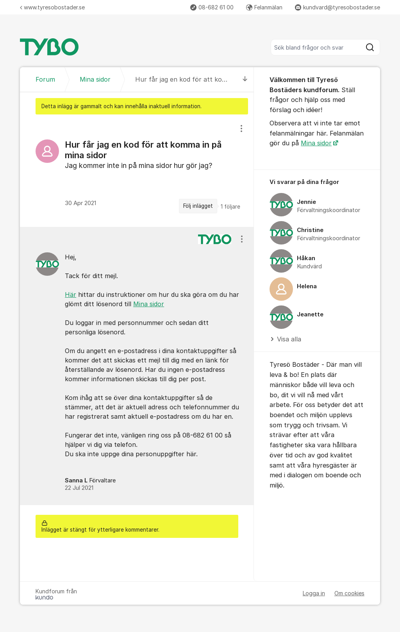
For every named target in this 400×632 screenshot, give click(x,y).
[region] (137, 170)
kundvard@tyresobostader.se (337, 7)
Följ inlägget (198, 206)
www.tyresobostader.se (52, 7)
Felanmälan (264, 7)
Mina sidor (148, 304)
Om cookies (349, 593)
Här (70, 294)
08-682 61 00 (212, 7)
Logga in (314, 593)
